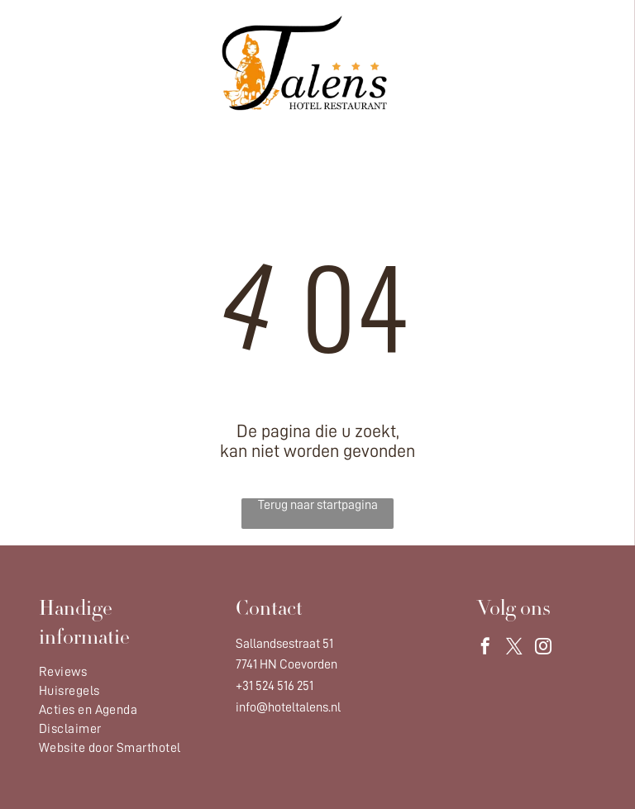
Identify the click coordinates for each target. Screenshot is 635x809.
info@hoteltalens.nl (288, 707)
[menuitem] (121, 672)
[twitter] (514, 648)
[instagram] (543, 648)
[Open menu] (570, 62)
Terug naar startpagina (318, 505)
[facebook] (485, 648)
